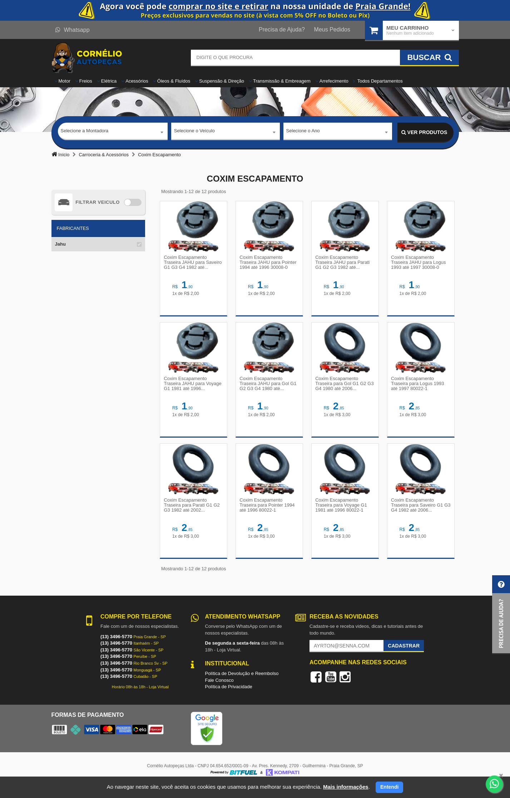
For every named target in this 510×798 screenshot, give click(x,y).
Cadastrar (404, 657)
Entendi (389, 787)
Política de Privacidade (228, 698)
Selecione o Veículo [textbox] (194, 132)
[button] (501, 614)
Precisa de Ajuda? (282, 29)
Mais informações (345, 787)
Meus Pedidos (332, 29)
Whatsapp (72, 30)
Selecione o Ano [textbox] (303, 132)
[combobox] (113, 133)
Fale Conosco (219, 691)
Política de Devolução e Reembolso (242, 685)
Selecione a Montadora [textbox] (85, 132)
